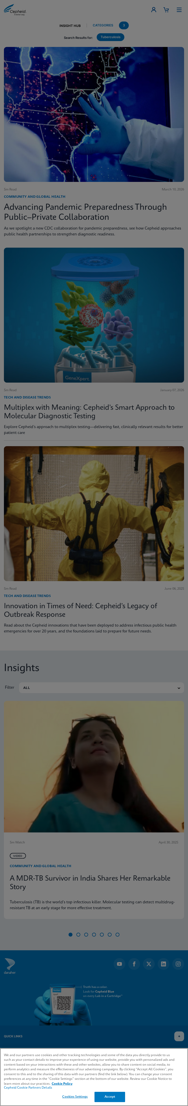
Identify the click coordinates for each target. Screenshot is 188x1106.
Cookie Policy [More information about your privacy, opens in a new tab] (62, 1083)
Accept (110, 1096)
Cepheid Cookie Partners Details (28, 1087)
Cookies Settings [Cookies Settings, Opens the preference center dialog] (75, 1096)
